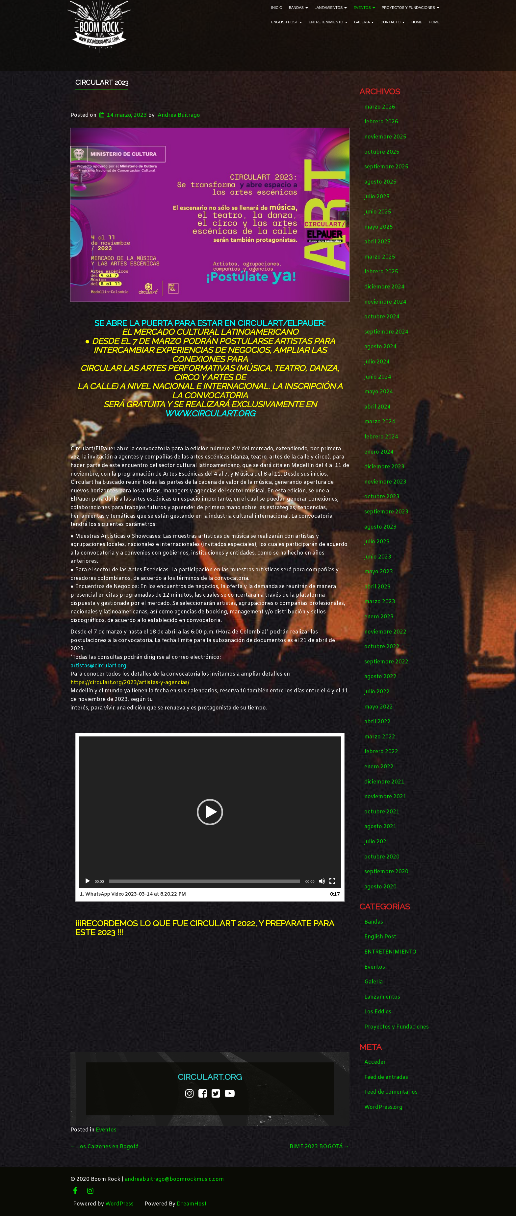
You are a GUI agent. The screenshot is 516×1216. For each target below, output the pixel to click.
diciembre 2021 (384, 782)
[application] (210, 812)
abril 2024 (377, 407)
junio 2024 (377, 377)
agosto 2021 (380, 826)
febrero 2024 (381, 437)
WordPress (119, 1204)
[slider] (204, 881)
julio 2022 (377, 691)
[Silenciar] (322, 881)
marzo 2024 (379, 421)
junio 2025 (377, 212)
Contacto (392, 22)
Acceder (375, 1062)
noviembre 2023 (385, 482)
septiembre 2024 (386, 332)
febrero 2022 (381, 751)
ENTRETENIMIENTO (328, 22)
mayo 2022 (378, 707)
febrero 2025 (381, 271)
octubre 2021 (382, 811)
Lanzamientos (331, 8)
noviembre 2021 (385, 796)
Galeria (364, 22)
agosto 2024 (380, 346)
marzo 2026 (379, 107)
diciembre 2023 (384, 466)
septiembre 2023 (386, 512)
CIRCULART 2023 (101, 83)
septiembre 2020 (386, 871)
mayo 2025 (378, 227)
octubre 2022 (382, 646)
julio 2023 (377, 541)
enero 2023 (379, 616)
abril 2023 (377, 586)
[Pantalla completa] (332, 881)
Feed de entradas (386, 1077)
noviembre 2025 (385, 137)
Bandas (298, 8)
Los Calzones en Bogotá (104, 1146)
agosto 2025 (380, 182)
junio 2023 (377, 557)
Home (416, 22)
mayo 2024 (378, 391)
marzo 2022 (379, 736)
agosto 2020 (380, 886)
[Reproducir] (87, 881)
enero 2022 (379, 766)
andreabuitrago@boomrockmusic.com (174, 1179)
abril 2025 (377, 241)
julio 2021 (377, 841)
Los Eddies (377, 1011)
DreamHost (192, 1204)
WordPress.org (383, 1107)
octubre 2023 (382, 496)
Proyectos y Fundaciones (410, 8)
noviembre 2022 (385, 632)
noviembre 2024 (385, 302)
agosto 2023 (380, 527)
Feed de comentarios (391, 1092)
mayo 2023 (378, 571)
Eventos (364, 8)
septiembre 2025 (386, 166)
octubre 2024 (382, 316)
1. (133, 894)
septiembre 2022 (386, 661)
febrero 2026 (381, 121)
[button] (210, 812)
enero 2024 (379, 452)
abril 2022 (377, 721)
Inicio (276, 8)
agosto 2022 (380, 676)
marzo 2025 (379, 257)
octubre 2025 (382, 152)
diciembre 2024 (384, 287)
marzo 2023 (379, 601)
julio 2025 (377, 196)
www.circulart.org (210, 413)
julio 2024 (377, 362)
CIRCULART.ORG (210, 1077)
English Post (286, 22)
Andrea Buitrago (179, 115)
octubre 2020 (382, 857)
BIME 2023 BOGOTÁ (319, 1146)
